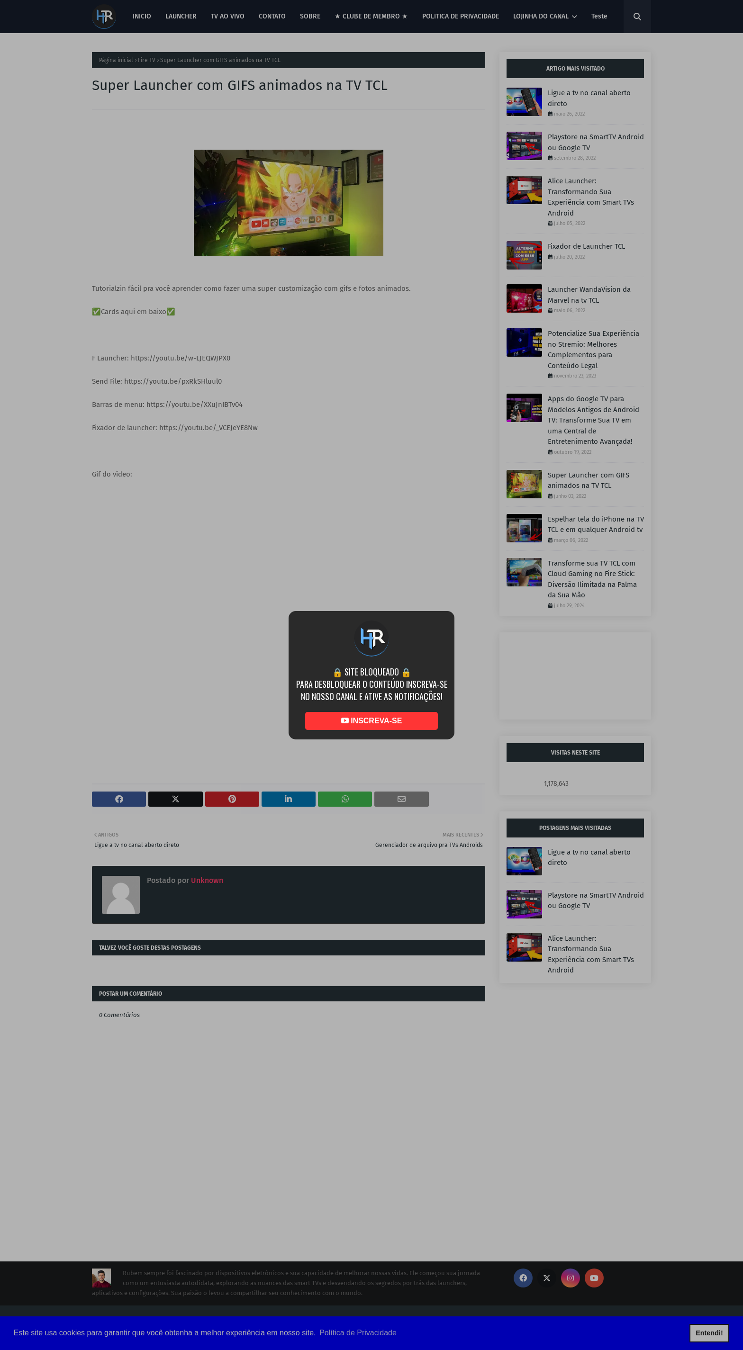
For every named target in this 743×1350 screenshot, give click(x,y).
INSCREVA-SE (371, 721)
